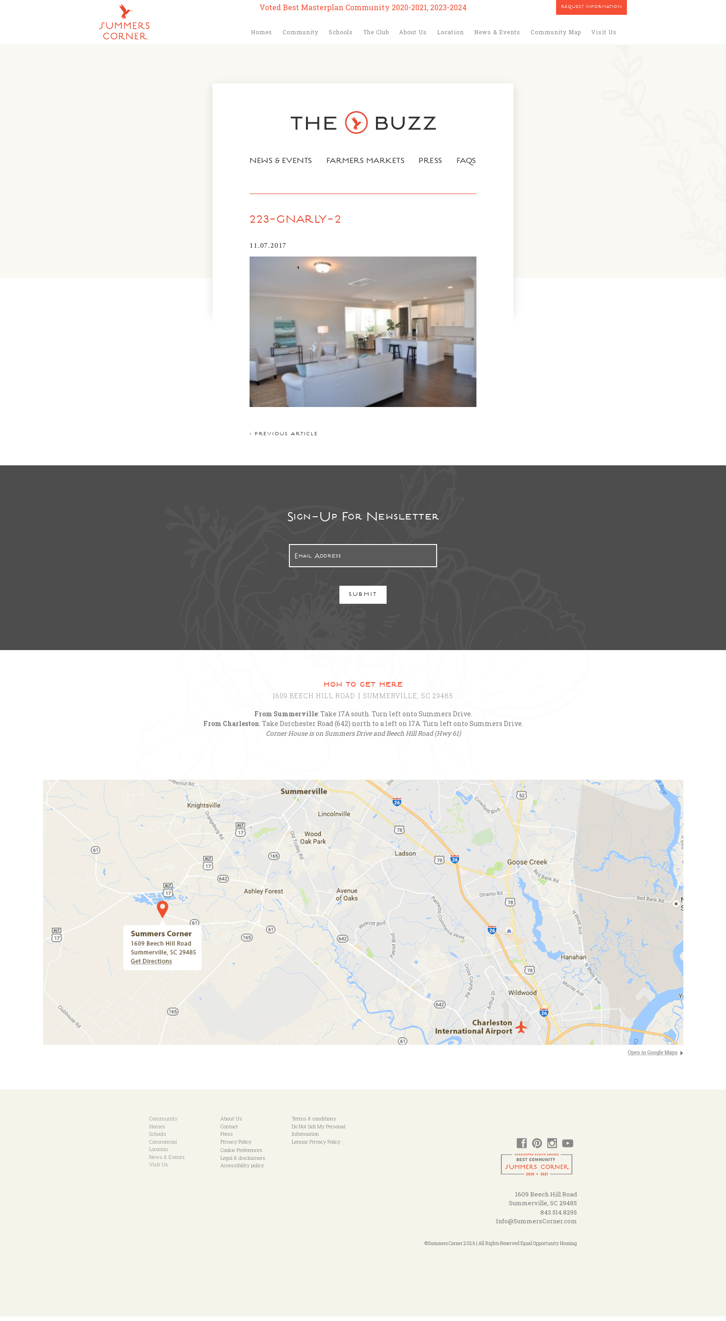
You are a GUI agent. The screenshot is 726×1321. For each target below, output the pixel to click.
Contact (229, 1130)
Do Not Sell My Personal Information (318, 1134)
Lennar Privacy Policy (316, 1146)
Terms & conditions (314, 1123)
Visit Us (604, 32)
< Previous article (280, 439)
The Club (376, 32)
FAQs (469, 162)
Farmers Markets (366, 162)
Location (450, 32)
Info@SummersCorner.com (536, 1225)
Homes (261, 32)
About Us (413, 32)
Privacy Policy (235, 1146)
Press (432, 162)
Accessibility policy (242, 1169)
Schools (341, 32)
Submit (363, 599)
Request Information (591, 7)
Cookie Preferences (241, 1154)
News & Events (497, 32)
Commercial (163, 1146)
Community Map (556, 32)
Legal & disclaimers (242, 1162)
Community (300, 32)
